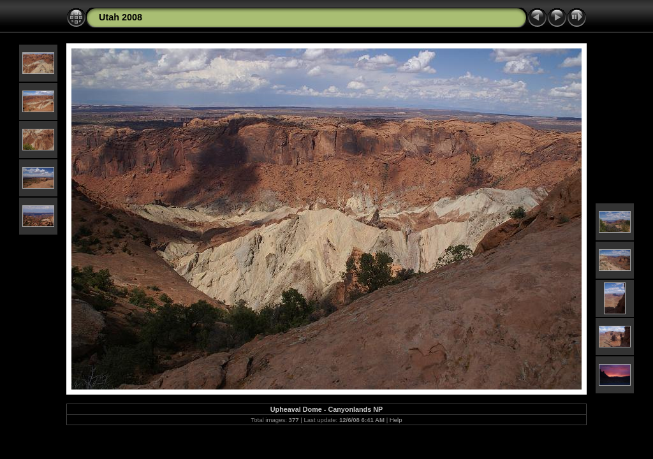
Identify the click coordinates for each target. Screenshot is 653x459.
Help (396, 419)
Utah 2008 (120, 17)
